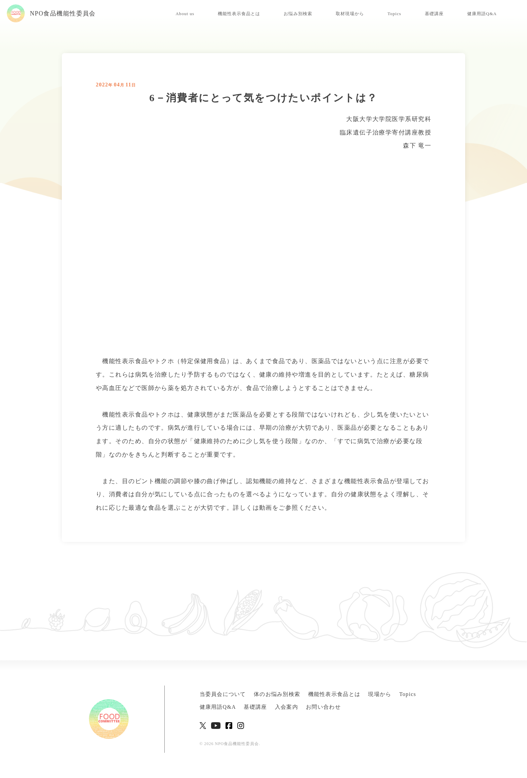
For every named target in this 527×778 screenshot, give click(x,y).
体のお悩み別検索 (277, 694)
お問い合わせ (323, 707)
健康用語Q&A (482, 13)
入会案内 (286, 707)
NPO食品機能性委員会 (51, 13)
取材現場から (350, 13)
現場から (379, 694)
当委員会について (223, 694)
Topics (394, 13)
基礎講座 (434, 13)
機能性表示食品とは (239, 13)
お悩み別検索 (298, 13)
